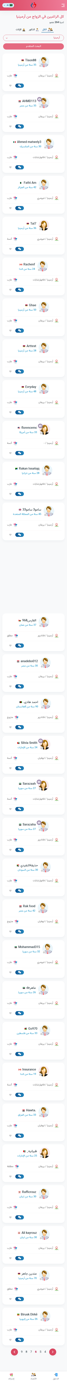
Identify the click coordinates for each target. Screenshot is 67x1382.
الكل (47, 30)
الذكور (34, 30)
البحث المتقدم (33, 46)
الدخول (56, 1376)
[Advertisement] (33, 576)
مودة (33, 5)
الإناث (20, 30)
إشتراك (11, 1376)
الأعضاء (34, 1376)
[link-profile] (33, 63)
